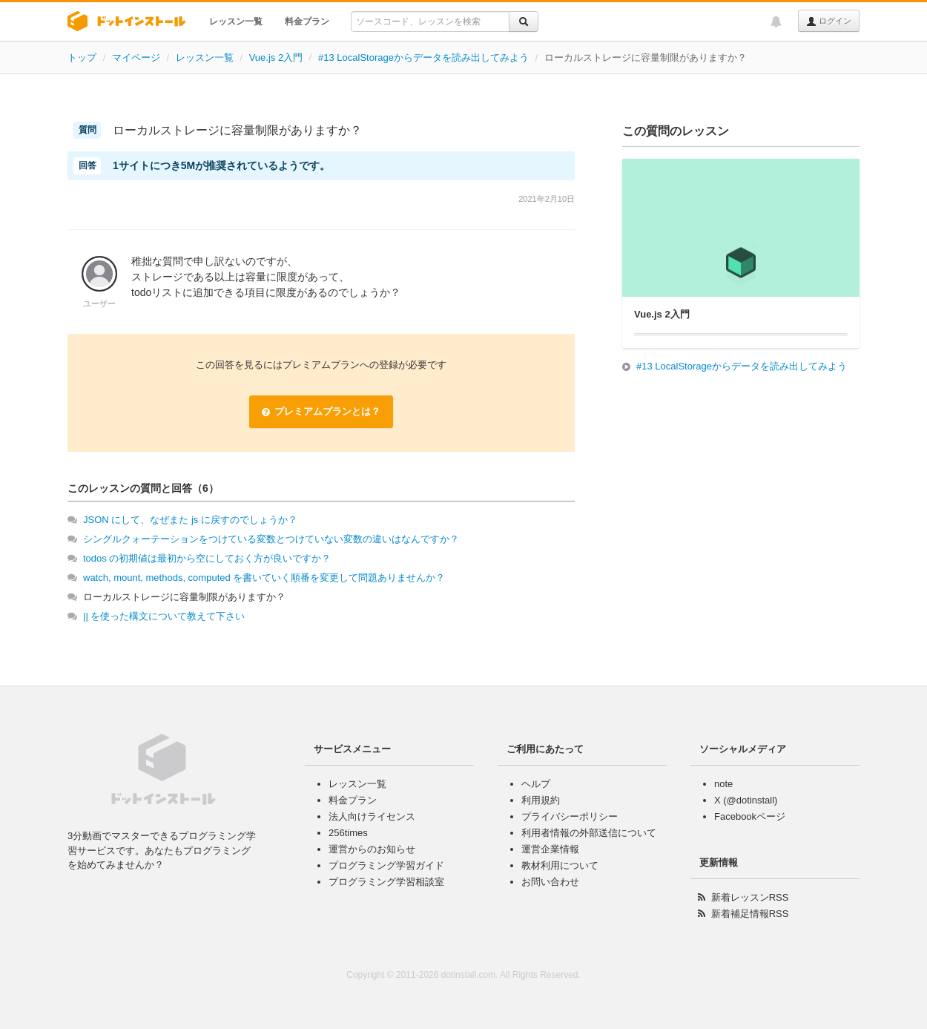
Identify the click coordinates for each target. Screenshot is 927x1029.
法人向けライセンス (372, 816)
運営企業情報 (550, 849)
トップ (81, 57)
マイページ (136, 57)
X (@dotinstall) (745, 800)
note (723, 783)
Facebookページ (749, 816)
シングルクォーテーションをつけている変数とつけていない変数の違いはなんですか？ (271, 539)
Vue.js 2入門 (276, 57)
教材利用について (559, 865)
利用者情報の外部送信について (588, 832)
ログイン (828, 21)
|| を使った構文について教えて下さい (164, 616)
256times (348, 832)
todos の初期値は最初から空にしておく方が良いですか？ (207, 558)
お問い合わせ (550, 881)
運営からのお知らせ (372, 849)
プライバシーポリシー (569, 816)
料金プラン (307, 21)
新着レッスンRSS (750, 897)
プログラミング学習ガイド (386, 865)
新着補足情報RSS (750, 913)
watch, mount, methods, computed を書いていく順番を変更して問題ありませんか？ (264, 577)
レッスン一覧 (236, 21)
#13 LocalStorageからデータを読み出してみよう (423, 57)
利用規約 (540, 800)
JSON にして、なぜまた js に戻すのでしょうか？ (190, 519)
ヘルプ (535, 783)
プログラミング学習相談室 (386, 881)
